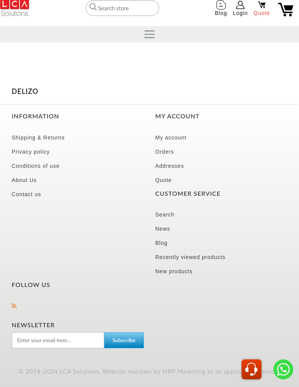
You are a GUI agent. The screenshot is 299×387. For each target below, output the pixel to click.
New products (174, 271)
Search (165, 215)
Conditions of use (36, 166)
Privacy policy (31, 152)
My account (171, 137)
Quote (163, 180)
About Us (24, 180)
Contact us (26, 194)
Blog (161, 243)
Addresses (169, 166)
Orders (164, 152)
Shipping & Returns (38, 137)
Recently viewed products (190, 257)
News (162, 229)
